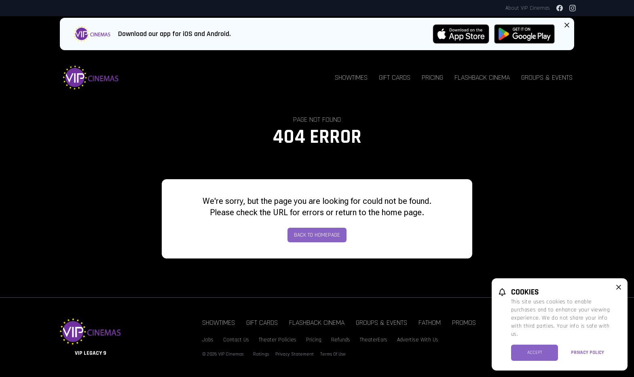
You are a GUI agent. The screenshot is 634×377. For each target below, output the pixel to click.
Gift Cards (394, 77)
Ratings (261, 354)
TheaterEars (373, 339)
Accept (534, 352)
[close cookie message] (619, 287)
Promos (464, 322)
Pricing (432, 77)
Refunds (340, 339)
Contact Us (236, 339)
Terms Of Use (333, 354)
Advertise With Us (417, 339)
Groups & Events (547, 77)
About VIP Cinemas (527, 8)
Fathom (429, 322)
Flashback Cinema (482, 77)
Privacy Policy (587, 352)
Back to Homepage (317, 235)
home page (402, 212)
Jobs (207, 339)
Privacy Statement (294, 354)
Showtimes (351, 77)
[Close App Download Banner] (567, 25)
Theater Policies (277, 339)
